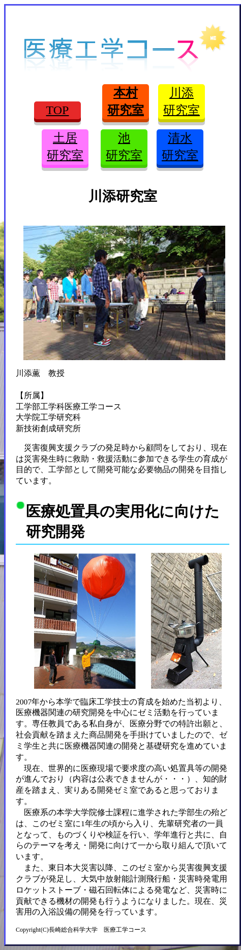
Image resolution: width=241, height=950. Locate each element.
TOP (57, 110)
